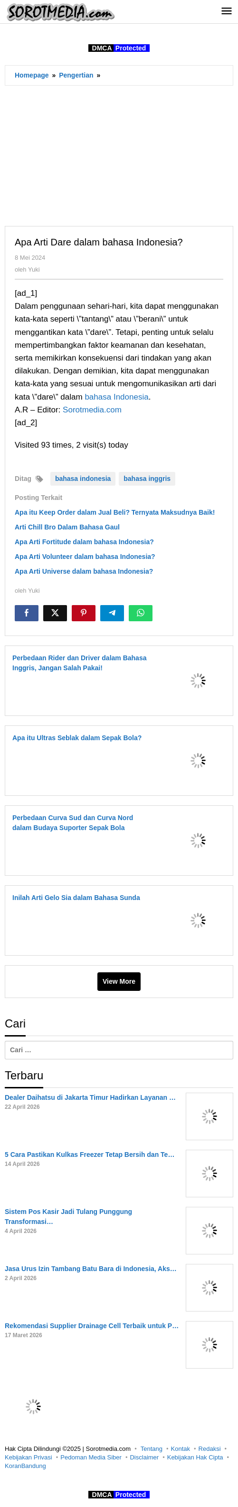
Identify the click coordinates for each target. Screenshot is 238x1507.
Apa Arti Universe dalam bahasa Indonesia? (84, 571)
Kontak (180, 1448)
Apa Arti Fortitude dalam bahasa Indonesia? (84, 542)
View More (119, 981)
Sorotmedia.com (92, 409)
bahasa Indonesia (116, 396)
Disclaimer (144, 1457)
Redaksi (210, 1448)
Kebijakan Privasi (28, 1457)
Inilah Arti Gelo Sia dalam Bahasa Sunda (76, 897)
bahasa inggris (147, 478)
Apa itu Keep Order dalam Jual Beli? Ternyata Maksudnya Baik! (115, 512)
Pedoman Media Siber (91, 1457)
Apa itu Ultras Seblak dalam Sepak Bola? (77, 738)
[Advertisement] (119, 155)
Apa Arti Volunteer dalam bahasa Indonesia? (85, 556)
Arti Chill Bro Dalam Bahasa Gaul (67, 527)
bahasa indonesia (83, 478)
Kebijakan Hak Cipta (195, 1457)
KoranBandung (25, 1465)
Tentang (151, 1448)
